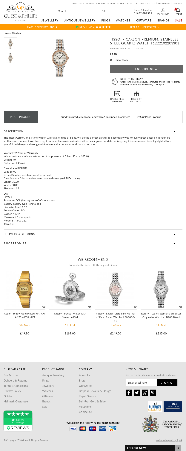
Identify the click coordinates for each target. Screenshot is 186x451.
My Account (163, 13)
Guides (8, 396)
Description (14, 131)
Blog (82, 380)
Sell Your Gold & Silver (93, 401)
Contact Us (85, 412)
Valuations (164, 3)
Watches (123, 20)
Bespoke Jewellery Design (100, 3)
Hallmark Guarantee (16, 401)
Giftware (143, 20)
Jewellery (49, 20)
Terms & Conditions (16, 386)
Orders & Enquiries (143, 9)
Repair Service (125, 3)
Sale (178, 20)
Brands (163, 20)
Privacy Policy (12, 391)
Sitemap (44, 440)
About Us (84, 375)
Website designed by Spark (169, 440)
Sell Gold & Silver (145, 3)
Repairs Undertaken (143, 27)
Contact (177, 3)
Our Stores (78, 3)
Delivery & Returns (19, 234)
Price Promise (15, 243)
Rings (105, 20)
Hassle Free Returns (40, 27)
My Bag (178, 13)
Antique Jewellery (79, 20)
